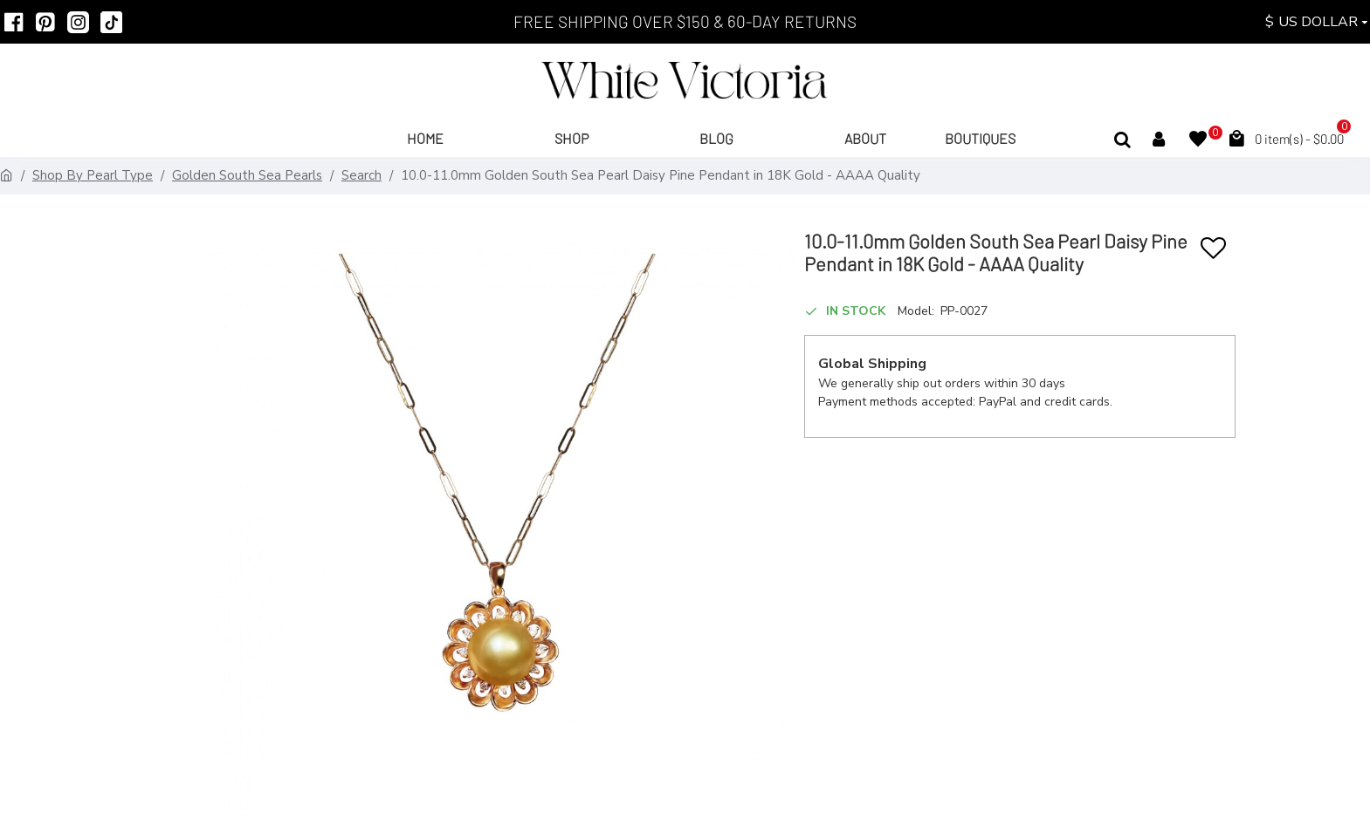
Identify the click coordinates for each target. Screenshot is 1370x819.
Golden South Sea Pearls (247, 175)
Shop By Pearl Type (92, 175)
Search (361, 175)
